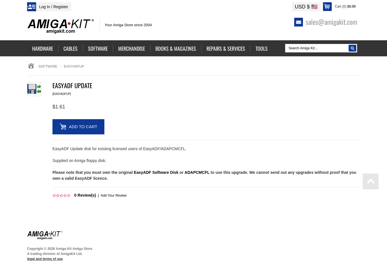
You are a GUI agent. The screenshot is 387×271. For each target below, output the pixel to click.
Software (48, 66)
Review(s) (85, 195)
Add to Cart (83, 126)
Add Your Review (113, 195)
